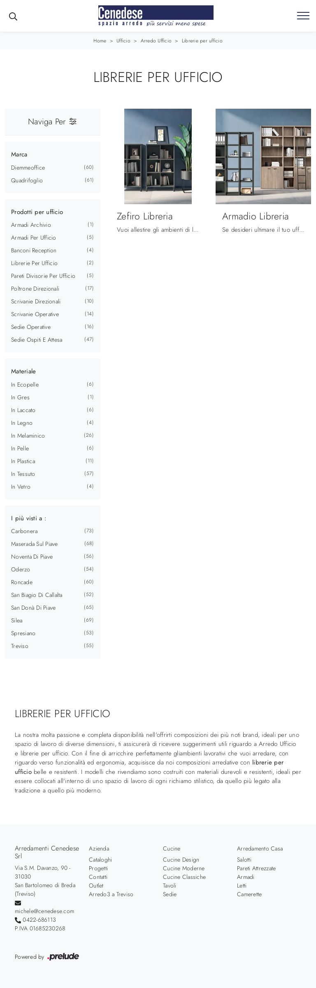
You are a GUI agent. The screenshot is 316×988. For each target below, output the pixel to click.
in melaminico (28, 435)
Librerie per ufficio (202, 40)
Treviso (19, 646)
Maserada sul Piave (34, 544)
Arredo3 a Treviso (111, 894)
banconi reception (33, 250)
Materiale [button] (23, 371)
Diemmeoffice (28, 167)
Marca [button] (19, 154)
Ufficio (123, 40)
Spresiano (23, 633)
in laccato (23, 410)
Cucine (172, 848)
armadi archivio (31, 225)
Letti (241, 885)
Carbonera (24, 531)
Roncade (22, 582)
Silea (16, 620)
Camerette (249, 894)
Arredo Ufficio (156, 40)
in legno (22, 423)
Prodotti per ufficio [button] (37, 212)
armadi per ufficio (33, 237)
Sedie (170, 894)
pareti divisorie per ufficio (43, 276)
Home (99, 40)
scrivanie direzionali (35, 301)
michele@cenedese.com (44, 911)
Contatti (98, 877)
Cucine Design (181, 859)
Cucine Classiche (184, 877)
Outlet (96, 885)
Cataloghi (100, 859)
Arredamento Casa (260, 848)
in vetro (20, 486)
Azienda (99, 848)
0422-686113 (39, 920)
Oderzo (20, 569)
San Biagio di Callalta (37, 595)
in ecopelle (25, 384)
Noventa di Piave (32, 556)
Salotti (244, 859)
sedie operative (31, 327)
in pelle (20, 448)
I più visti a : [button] (28, 518)
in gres (20, 397)
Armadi (246, 877)
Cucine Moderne (184, 868)
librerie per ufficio (34, 263)
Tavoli (170, 885)
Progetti (98, 868)
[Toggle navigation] (303, 16)
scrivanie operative (35, 314)
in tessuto (23, 474)
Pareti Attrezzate (256, 868)
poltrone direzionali (35, 288)
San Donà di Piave (33, 608)
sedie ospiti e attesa (36, 340)
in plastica (23, 461)
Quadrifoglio (27, 180)
